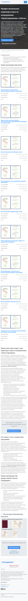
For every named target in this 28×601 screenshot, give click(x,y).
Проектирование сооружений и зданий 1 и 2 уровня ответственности (12, 241)
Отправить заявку (7, 40)
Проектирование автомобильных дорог (11, 152)
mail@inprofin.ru (4, 586)
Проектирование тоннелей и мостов (10, 301)
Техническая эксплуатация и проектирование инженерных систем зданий (13, 331)
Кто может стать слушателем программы (12, 59)
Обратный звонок (14, 547)
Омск (8, 584)
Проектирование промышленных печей (11, 211)
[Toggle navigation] (25, 2)
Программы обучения (9, 43)
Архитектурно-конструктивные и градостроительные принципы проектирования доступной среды (14, 121)
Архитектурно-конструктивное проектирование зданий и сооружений (11, 90)
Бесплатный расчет (14, 431)
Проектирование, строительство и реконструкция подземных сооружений (11, 272)
